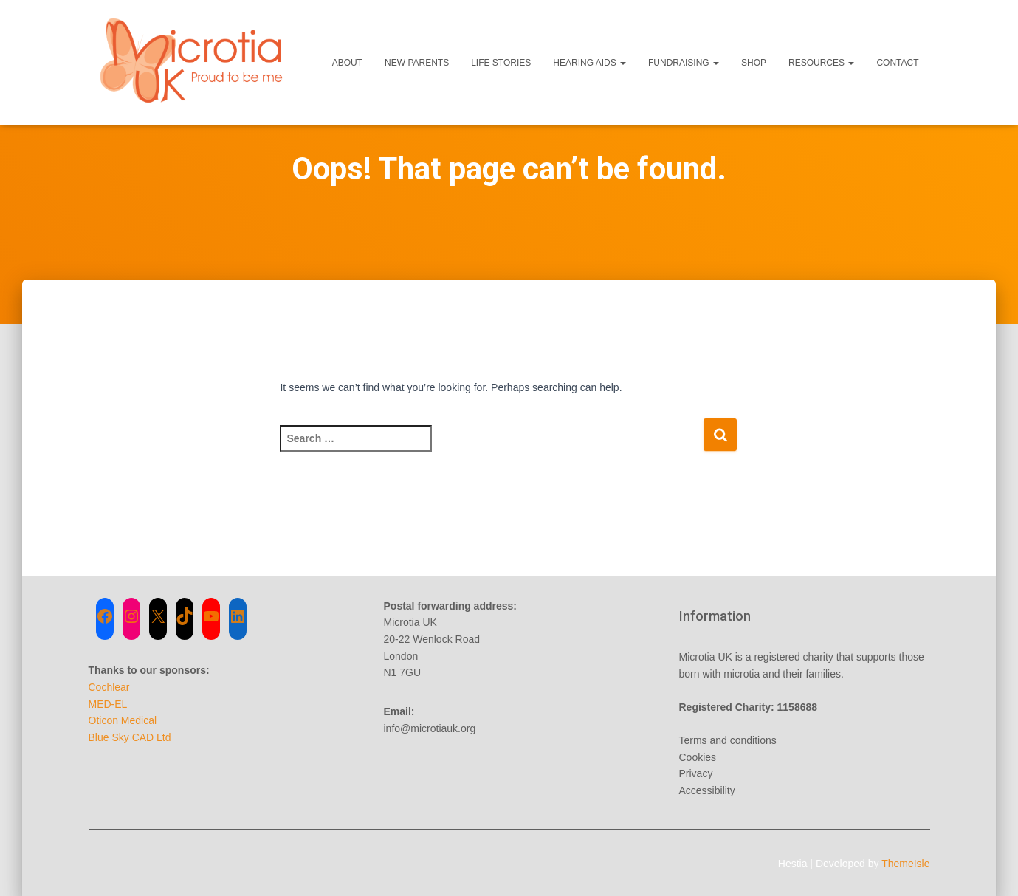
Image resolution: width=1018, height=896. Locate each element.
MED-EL (108, 704)
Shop (753, 63)
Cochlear (109, 687)
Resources (821, 63)
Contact (897, 63)
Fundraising (683, 63)
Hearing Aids (589, 63)
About (347, 63)
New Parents (417, 63)
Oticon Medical (123, 720)
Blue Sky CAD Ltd (130, 737)
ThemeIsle (905, 863)
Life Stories (501, 63)
